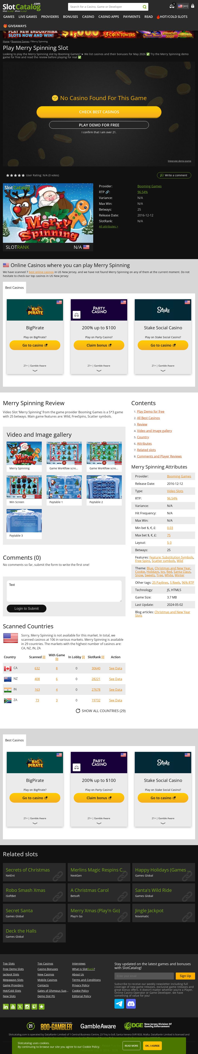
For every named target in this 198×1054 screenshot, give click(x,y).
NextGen (76, 875)
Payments (131, 16)
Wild (180, 561)
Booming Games (149, 186)
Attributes (144, 443)
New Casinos (46, 974)
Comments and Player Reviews (159, 456)
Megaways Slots (13, 980)
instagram (27, 1005)
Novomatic (142, 916)
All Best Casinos (148, 418)
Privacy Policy (80, 985)
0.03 (170, 528)
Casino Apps (108, 16)
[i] (44, 657)
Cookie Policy (80, 991)
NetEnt (10, 875)
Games (8, 16)
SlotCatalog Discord (131, 1002)
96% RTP (188, 582)
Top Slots (9, 963)
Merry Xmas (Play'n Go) (95, 910)
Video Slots (175, 491)
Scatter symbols (163, 561)
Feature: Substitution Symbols (171, 557)
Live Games (28, 16)
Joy (163, 572)
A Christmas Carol (90, 890)
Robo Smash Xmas (25, 890)
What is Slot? (83, 969)
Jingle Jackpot (149, 910)
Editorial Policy (81, 996)
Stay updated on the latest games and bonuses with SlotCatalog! (152, 966)
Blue (150, 568)
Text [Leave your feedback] (64, 591)
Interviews (78, 963)
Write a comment (176, 175)
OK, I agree (152, 1045)
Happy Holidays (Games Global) (165, 870)
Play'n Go (76, 916)
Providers (50, 16)
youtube (13, 1005)
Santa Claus (182, 572)
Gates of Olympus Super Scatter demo (62, 991)
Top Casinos (45, 963)
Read (148, 16)
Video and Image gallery (154, 431)
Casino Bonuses (48, 969)
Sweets (150, 575)
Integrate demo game (179, 161)
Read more (131, 1045)
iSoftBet (11, 896)
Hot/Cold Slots (173, 16)
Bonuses (70, 16)
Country (143, 437)
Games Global (144, 875)
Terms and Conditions (86, 980)
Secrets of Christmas (28, 870)
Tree (159, 575)
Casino (88, 16)
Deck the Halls (21, 931)
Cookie (140, 572)
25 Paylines (160, 582)
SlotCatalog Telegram (119, 1002)
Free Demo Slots (13, 969)
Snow (139, 575)
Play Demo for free (99, 124)
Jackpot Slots (11, 974)
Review (142, 424)
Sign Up (185, 976)
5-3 (169, 542)
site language (180, 5)
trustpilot (41, 1005)
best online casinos (41, 272)
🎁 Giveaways (14, 26)
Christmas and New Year (172, 568)
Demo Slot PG (46, 996)
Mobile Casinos (47, 980)
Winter (179, 575)
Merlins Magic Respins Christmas (101, 870)
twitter (20, 1005)
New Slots (9, 996)
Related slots (146, 450)
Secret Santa (19, 910)
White (169, 575)
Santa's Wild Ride (153, 890)
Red (169, 572)
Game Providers (13, 985)
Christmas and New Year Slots (162, 614)
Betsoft (75, 896)
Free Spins (142, 561)
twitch (34, 1005)
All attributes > (108, 226)
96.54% (142, 192)
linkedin (6, 1005)
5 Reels (175, 582)
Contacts (43, 985)
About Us (78, 974)
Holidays (153, 572)
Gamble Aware (38, 365)
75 (169, 535)
